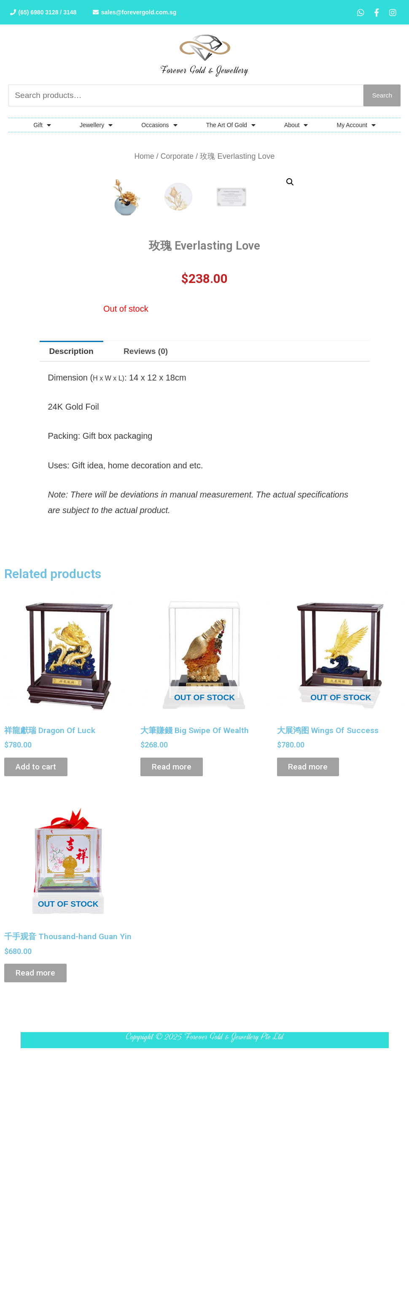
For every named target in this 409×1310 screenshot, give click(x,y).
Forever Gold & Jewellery (204, 70)
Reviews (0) (150, 555)
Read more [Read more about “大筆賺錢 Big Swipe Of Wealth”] (178, 973)
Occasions (159, 126)
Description (73, 555)
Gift (42, 126)
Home (143, 157)
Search (382, 96)
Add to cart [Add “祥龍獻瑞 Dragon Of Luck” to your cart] (43, 973)
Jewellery (96, 126)
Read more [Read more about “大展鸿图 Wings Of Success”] (314, 973)
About (296, 126)
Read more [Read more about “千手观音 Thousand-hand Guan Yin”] (41, 1193)
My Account (355, 126)
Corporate (177, 157)
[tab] (73, 555)
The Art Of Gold (231, 126)
